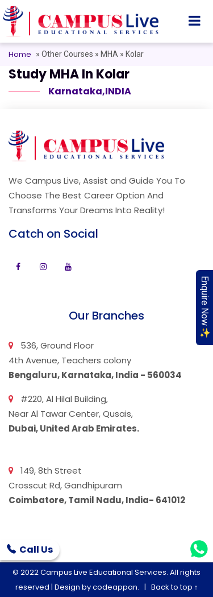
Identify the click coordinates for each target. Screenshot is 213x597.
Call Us (30, 549)
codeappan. (116, 587)
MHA (109, 54)
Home (20, 54)
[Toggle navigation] (194, 21)
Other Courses (68, 54)
